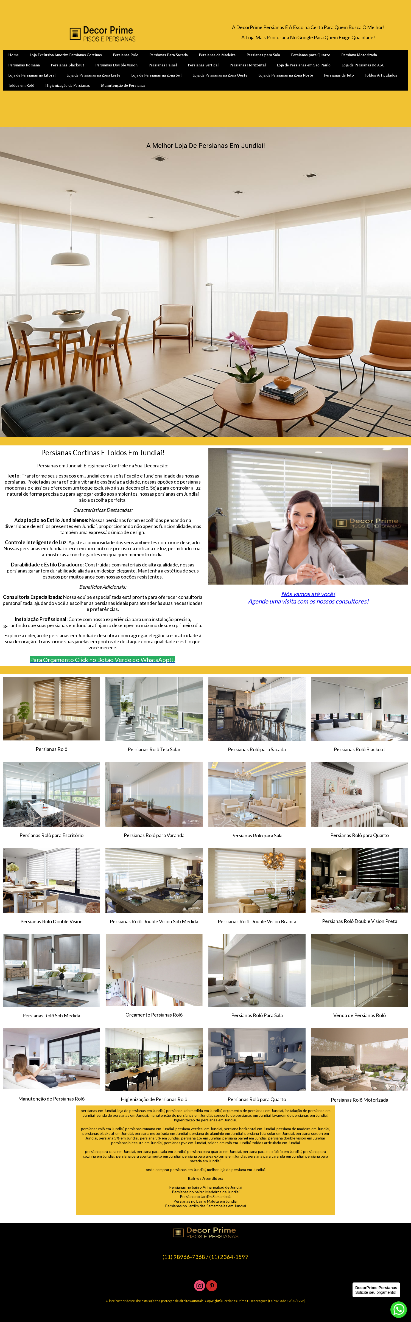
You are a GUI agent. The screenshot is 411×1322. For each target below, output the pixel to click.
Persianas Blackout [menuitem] (67, 65)
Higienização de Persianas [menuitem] (67, 85)
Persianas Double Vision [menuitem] (116, 65)
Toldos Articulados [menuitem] (381, 75)
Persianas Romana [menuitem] (24, 65)
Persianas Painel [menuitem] (163, 65)
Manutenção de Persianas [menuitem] (123, 85)
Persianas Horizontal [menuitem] (248, 65)
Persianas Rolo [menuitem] (125, 55)
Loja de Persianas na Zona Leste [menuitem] (93, 75)
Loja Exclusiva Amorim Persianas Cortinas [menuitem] (66, 55)
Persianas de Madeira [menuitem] (217, 55)
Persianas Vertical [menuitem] (203, 65)
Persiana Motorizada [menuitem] (359, 55)
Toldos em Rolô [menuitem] (21, 85)
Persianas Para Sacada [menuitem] (168, 55)
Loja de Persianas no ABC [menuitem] (363, 65)
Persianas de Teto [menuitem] (339, 75)
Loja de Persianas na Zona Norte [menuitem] (285, 75)
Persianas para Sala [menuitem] (263, 55)
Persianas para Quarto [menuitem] (310, 55)
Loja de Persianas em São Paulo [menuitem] (304, 65)
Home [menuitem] (13, 55)
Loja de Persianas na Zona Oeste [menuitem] (219, 75)
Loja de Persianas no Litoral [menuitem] (31, 75)
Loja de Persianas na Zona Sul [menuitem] (156, 75)
